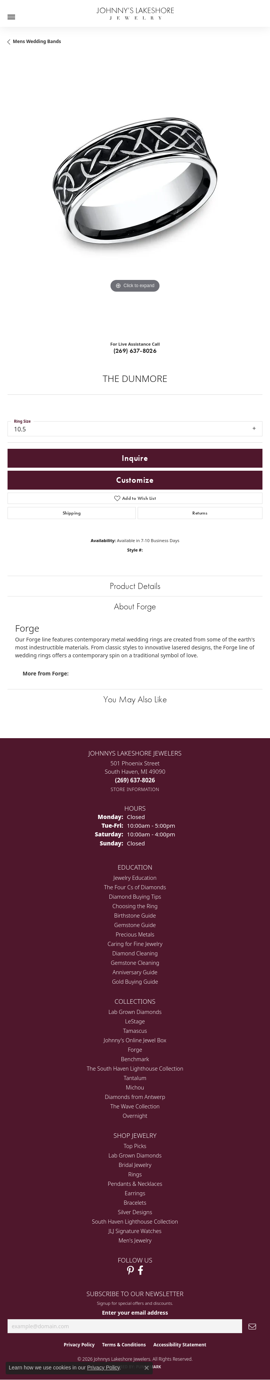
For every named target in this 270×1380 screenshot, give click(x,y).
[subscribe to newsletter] (252, 1326)
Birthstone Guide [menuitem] (135, 915)
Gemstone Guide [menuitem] (135, 925)
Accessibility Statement (179, 1344)
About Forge (135, 606)
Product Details (135, 586)
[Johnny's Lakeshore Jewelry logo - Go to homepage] (135, 10)
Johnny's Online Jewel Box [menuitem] (135, 1040)
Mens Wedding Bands (37, 41)
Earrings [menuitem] (135, 1193)
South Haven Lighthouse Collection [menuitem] (135, 1221)
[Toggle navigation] (11, 17)
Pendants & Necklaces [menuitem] (135, 1183)
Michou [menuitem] (135, 1087)
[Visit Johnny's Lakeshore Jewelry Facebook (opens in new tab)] (140, 1270)
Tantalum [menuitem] (135, 1078)
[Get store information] (135, 789)
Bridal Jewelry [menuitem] (134, 1164)
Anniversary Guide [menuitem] (134, 972)
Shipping (72, 513)
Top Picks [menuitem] (135, 1146)
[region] (135, 195)
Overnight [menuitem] (135, 1115)
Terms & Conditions (124, 1344)
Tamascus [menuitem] (135, 1030)
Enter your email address (135, 1312)
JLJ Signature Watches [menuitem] (135, 1231)
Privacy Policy (79, 1344)
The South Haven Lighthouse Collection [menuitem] (135, 1068)
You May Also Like (135, 699)
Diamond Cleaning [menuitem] (135, 953)
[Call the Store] (135, 780)
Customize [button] (135, 480)
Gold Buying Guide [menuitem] (135, 981)
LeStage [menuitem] (135, 1021)
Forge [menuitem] (135, 1049)
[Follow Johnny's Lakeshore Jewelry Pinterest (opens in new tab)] (130, 1270)
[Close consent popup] (146, 1368)
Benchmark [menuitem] (135, 1059)
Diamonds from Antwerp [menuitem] (135, 1096)
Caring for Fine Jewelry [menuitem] (134, 943)
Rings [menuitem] (135, 1174)
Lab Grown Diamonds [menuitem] (135, 1011)
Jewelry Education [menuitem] (135, 877)
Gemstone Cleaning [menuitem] (135, 962)
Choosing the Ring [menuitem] (135, 906)
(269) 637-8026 (135, 351)
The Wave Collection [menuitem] (135, 1106)
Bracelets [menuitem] (135, 1202)
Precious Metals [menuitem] (135, 934)
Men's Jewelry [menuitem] (134, 1240)
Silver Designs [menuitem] (135, 1212)
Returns (199, 513)
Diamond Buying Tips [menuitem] (135, 896)
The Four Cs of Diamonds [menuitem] (135, 887)
